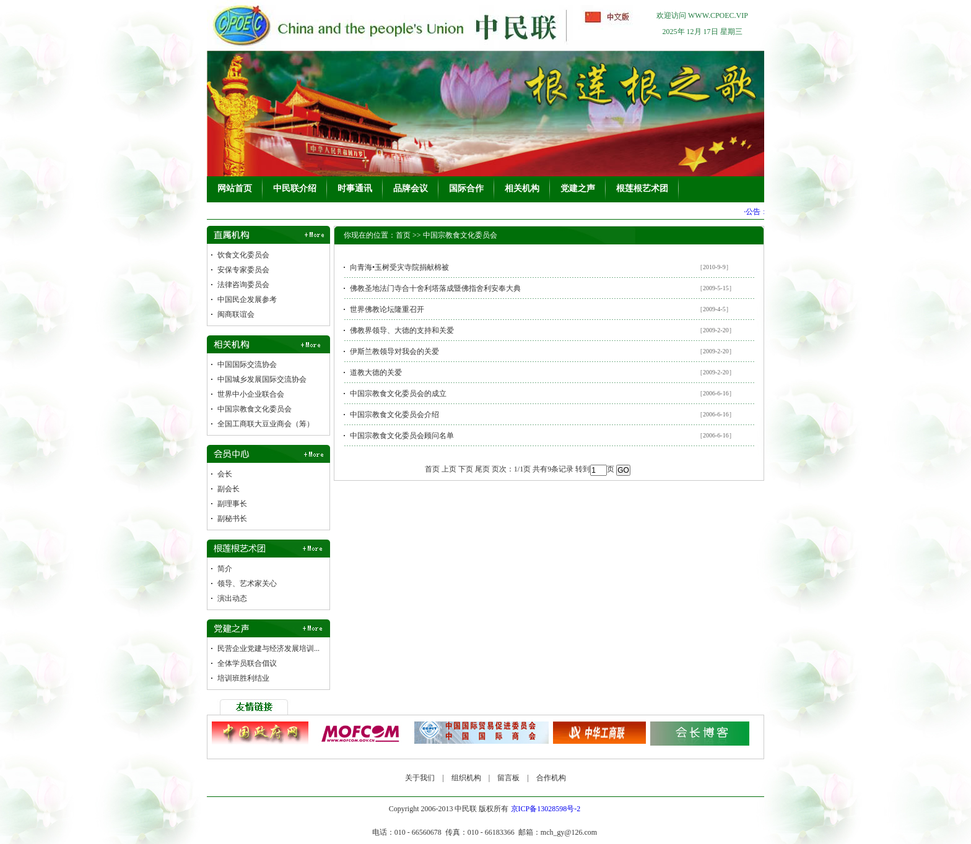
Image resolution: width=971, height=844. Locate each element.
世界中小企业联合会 (250, 394)
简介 (224, 568)
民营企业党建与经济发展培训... (268, 648)
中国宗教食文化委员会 (254, 409)
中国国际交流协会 (247, 364)
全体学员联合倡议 (247, 663)
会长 (224, 474)
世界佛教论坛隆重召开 (387, 309)
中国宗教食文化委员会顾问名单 (402, 435)
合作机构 (551, 777)
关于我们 (420, 777)
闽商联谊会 (236, 314)
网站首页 (234, 188)
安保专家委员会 (243, 269)
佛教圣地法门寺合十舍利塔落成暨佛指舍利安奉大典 (435, 288)
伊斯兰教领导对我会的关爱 (394, 351)
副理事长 (232, 503)
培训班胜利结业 (243, 678)
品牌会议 (410, 188)
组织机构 (466, 777)
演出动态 (232, 598)
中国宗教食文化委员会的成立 (398, 393)
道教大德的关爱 (376, 372)
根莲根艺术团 (642, 188)
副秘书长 (232, 518)
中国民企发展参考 (247, 299)
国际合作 (466, 188)
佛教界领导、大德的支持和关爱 (402, 330)
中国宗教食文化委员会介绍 (394, 414)
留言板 (508, 777)
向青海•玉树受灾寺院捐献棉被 (399, 267)
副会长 (228, 488)
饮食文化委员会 (243, 255)
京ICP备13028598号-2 (546, 808)
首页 (403, 235)
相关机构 (522, 188)
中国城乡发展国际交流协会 (262, 379)
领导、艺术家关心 (247, 583)
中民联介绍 (294, 188)
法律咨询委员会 (243, 284)
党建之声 (577, 188)
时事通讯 (354, 188)
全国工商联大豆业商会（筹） (265, 424)
